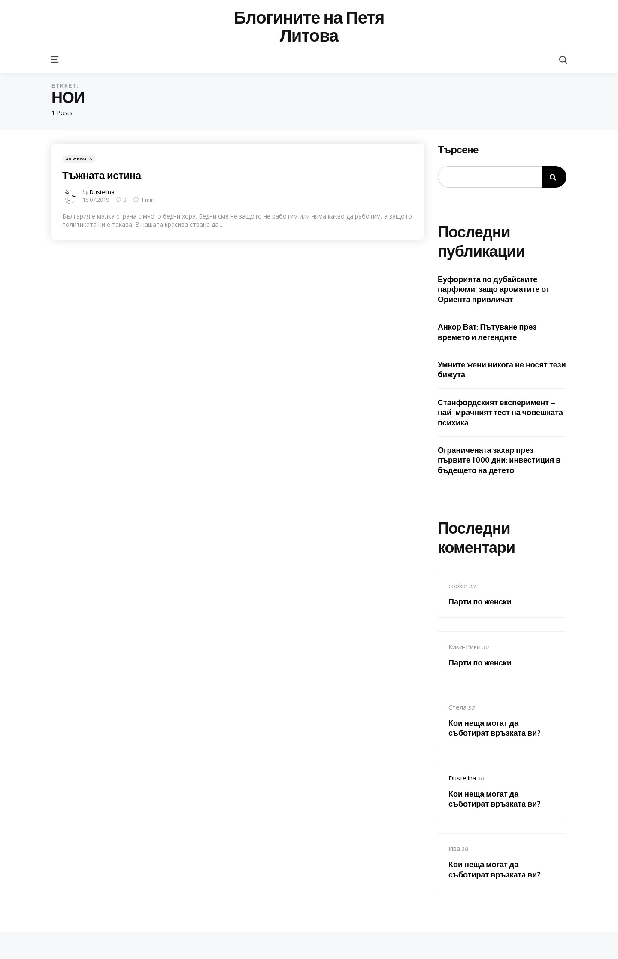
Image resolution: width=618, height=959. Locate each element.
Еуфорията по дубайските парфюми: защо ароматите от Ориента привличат (494, 289)
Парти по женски (480, 602)
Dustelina (102, 192)
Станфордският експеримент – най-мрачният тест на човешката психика (500, 413)
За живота (79, 158)
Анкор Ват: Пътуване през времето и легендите (487, 332)
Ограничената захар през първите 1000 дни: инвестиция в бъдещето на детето (499, 460)
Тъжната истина (101, 175)
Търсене (458, 150)
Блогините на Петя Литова (309, 27)
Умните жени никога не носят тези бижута (502, 369)
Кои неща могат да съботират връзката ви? (494, 728)
